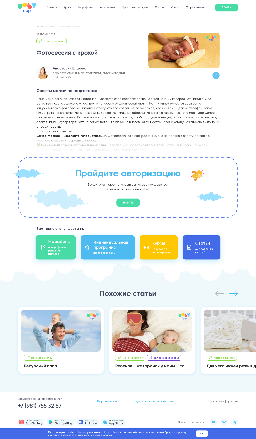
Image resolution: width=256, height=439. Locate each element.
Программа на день (135, 7)
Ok (202, 433)
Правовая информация (223, 401)
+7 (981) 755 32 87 (40, 405)
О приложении (195, 7)
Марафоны (85, 7)
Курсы (67, 7)
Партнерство (107, 401)
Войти (226, 7)
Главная (52, 7)
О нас (175, 7)
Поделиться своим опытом (152, 401)
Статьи (159, 7)
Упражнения (107, 7)
